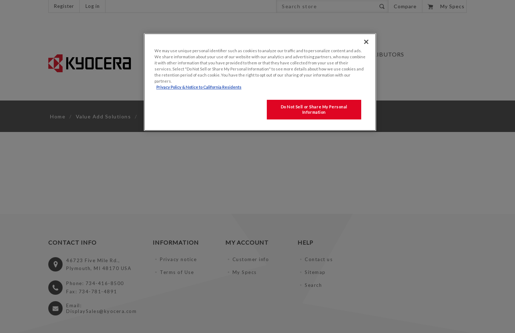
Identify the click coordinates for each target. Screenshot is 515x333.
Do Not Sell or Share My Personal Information (314, 109)
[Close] (366, 42)
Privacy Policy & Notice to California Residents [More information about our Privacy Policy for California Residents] (198, 87)
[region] (260, 82)
